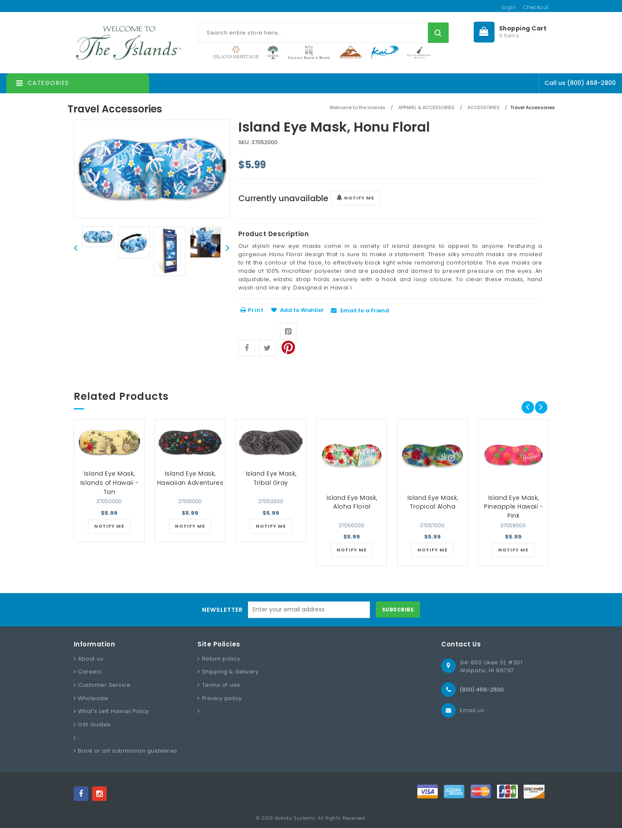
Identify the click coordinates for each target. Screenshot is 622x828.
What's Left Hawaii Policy (113, 711)
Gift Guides (94, 724)
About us (90, 659)
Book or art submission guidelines (127, 751)
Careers (90, 672)
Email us (472, 710)
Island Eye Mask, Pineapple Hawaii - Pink (513, 507)
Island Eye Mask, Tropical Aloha (432, 502)
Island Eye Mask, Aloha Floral (352, 502)
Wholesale (93, 698)
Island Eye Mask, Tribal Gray (271, 478)
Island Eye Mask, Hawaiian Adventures (190, 478)
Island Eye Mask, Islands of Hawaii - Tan (109, 482)
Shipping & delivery (230, 672)
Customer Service (104, 685)
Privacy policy (222, 698)
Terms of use (221, 685)
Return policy (221, 659)
